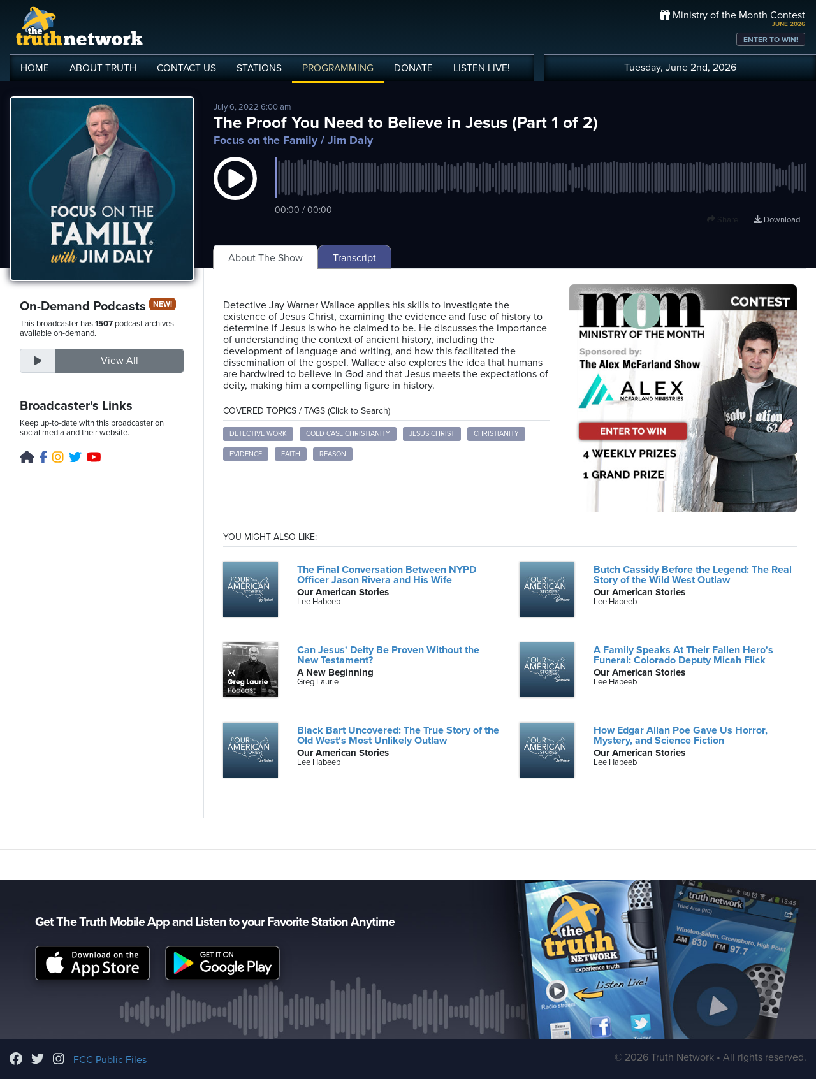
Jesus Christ (432, 434)
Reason (332, 454)
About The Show (265, 258)
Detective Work (258, 434)
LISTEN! (481, 68)
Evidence (245, 454)
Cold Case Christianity (348, 434)
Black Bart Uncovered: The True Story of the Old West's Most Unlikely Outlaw (398, 735)
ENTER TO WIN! (770, 39)
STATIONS (259, 68)
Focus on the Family (265, 140)
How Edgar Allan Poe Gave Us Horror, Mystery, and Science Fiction (681, 735)
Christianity (496, 434)
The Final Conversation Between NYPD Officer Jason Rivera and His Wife (386, 574)
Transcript (354, 258)
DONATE (413, 68)
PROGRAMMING (338, 68)
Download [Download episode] (777, 220)
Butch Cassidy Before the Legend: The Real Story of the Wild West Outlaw (693, 574)
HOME (34, 68)
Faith (290, 454)
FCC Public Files (110, 1060)
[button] (235, 191)
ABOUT (102, 68)
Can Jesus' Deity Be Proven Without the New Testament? (388, 655)
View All (119, 360)
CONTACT (186, 68)
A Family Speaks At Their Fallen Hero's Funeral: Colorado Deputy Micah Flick (683, 655)
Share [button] (722, 220)
